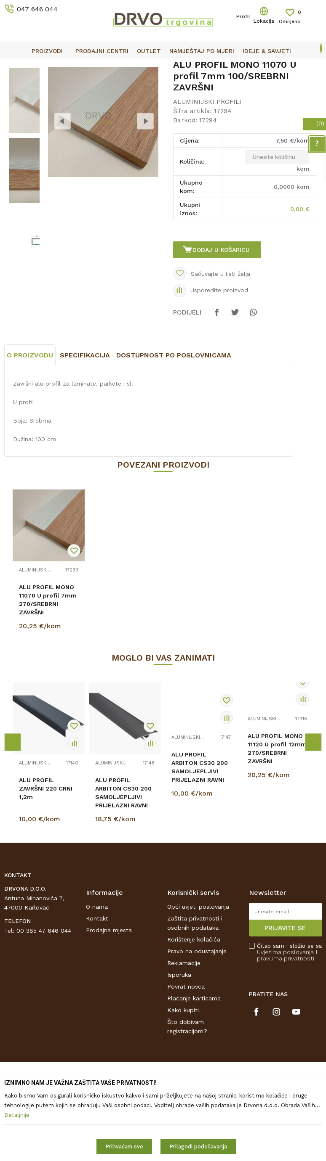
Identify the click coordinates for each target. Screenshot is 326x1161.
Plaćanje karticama (194, 1070)
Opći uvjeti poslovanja (198, 979)
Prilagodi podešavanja (198, 1146)
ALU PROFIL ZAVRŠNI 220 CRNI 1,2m (45, 861)
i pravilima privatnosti (287, 1027)
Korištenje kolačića (193, 1011)
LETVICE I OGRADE (61, 85)
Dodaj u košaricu (222, 314)
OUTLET (162, 66)
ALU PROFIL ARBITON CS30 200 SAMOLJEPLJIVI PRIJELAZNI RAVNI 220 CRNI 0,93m (199, 843)
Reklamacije (183, 1035)
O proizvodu (30, 427)
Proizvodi (16, 85)
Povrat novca (186, 1058)
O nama (97, 979)
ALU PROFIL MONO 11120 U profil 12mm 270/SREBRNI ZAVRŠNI (277, 821)
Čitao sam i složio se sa (289, 1024)
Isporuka (179, 1047)
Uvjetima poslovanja (285, 1024)
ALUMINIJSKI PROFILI (123, 85)
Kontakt (97, 990)
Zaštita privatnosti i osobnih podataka (194, 995)
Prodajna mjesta (109, 1002)
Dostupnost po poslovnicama (173, 427)
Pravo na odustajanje (197, 1023)
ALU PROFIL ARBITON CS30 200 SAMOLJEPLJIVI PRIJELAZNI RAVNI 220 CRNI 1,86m (123, 869)
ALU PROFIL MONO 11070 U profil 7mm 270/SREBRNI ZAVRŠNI (48, 672)
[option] (163, 65)
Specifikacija (85, 427)
